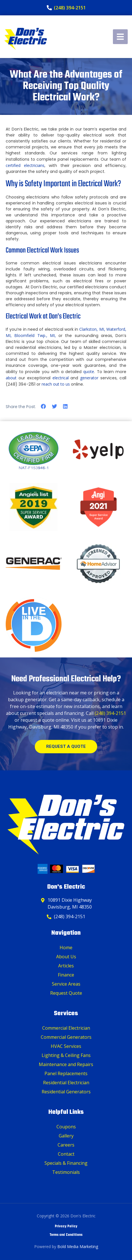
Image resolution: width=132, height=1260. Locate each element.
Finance (66, 975)
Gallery (66, 1136)
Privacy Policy (66, 1226)
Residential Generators (66, 1092)
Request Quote (66, 993)
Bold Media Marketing (77, 1246)
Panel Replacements (66, 1073)
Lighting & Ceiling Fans (66, 1055)
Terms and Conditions (66, 1235)
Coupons (66, 1127)
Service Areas (66, 984)
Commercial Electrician (66, 1028)
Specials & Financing (66, 1163)
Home (66, 947)
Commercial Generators (66, 1037)
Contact (66, 1154)
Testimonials (66, 1172)
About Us (66, 956)
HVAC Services (66, 1046)
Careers (66, 1145)
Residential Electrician (66, 1082)
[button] (43, 406)
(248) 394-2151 (110, 713)
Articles (66, 966)
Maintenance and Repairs (66, 1064)
